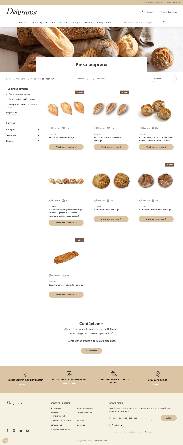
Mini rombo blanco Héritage (61, 137)
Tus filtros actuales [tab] (17, 88)
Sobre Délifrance (59, 22)
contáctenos (175, 2)
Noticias (80, 420)
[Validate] (169, 418)
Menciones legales (85, 408)
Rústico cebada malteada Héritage (155, 209)
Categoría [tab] (10, 129)
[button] (66, 147)
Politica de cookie (84, 412)
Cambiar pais (56, 425)
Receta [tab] (9, 141)
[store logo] (21, 11)
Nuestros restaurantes (60, 429)
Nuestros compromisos (60, 420)
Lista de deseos (170, 12)
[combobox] (143, 23)
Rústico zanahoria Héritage (106, 209)
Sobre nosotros (57, 408)
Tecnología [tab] (11, 135)
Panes (34, 79)
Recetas (88, 22)
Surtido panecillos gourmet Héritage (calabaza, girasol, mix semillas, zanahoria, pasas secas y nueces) (65, 212)
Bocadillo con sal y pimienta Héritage (66, 285)
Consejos (76, 22)
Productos (23, 22)
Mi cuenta (149, 12)
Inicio (9, 79)
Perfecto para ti (40, 22)
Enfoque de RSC (104, 22)
